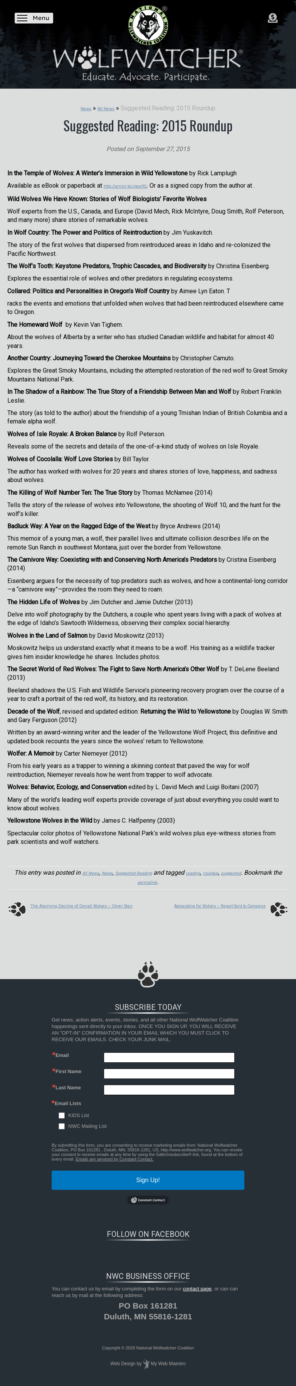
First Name (68, 1068)
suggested (271, 871)
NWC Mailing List (87, 1123)
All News (89, 871)
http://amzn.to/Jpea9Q (134, 184)
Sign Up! (148, 1177)
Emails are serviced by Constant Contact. (114, 1156)
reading (218, 871)
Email (62, 1052)
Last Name (68, 1084)
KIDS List (78, 1112)
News (111, 871)
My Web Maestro (168, 1360)
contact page (197, 1286)
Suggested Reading (147, 871)
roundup (242, 871)
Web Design (122, 1360)
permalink (166, 879)
